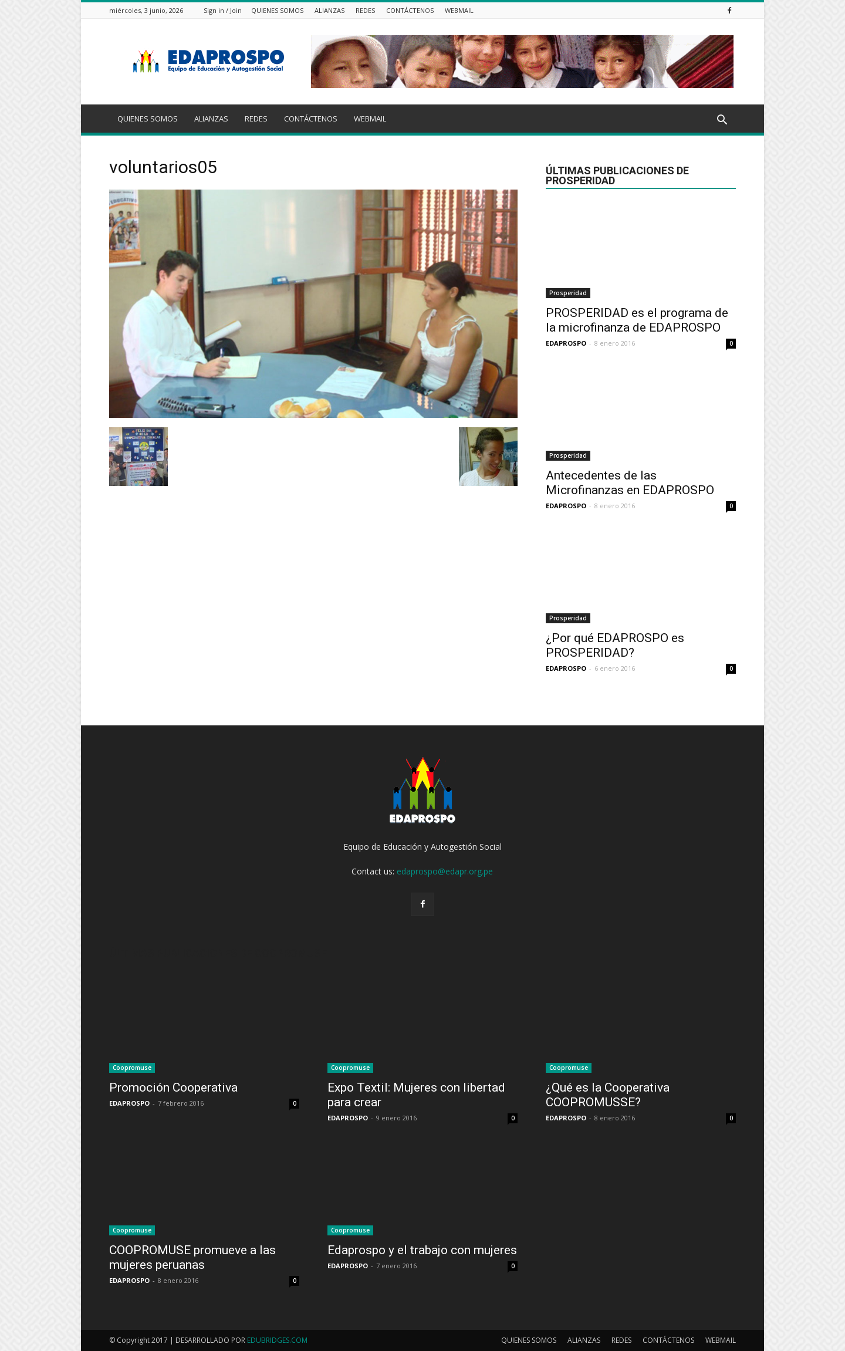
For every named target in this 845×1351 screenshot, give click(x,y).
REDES (365, 10)
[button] (722, 120)
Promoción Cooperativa (173, 1087)
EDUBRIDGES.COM (277, 1340)
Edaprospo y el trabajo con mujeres (422, 1250)
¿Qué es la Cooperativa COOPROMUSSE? (608, 1094)
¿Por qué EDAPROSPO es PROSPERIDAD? (615, 645)
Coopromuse (132, 1067)
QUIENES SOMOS (277, 10)
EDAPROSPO (566, 343)
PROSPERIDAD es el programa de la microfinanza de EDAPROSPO (637, 320)
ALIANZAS (329, 10)
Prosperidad (568, 293)
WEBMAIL (459, 10)
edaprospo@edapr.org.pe (445, 871)
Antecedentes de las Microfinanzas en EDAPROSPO (630, 482)
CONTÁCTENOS (410, 10)
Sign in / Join (223, 10)
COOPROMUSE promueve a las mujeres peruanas (192, 1257)
